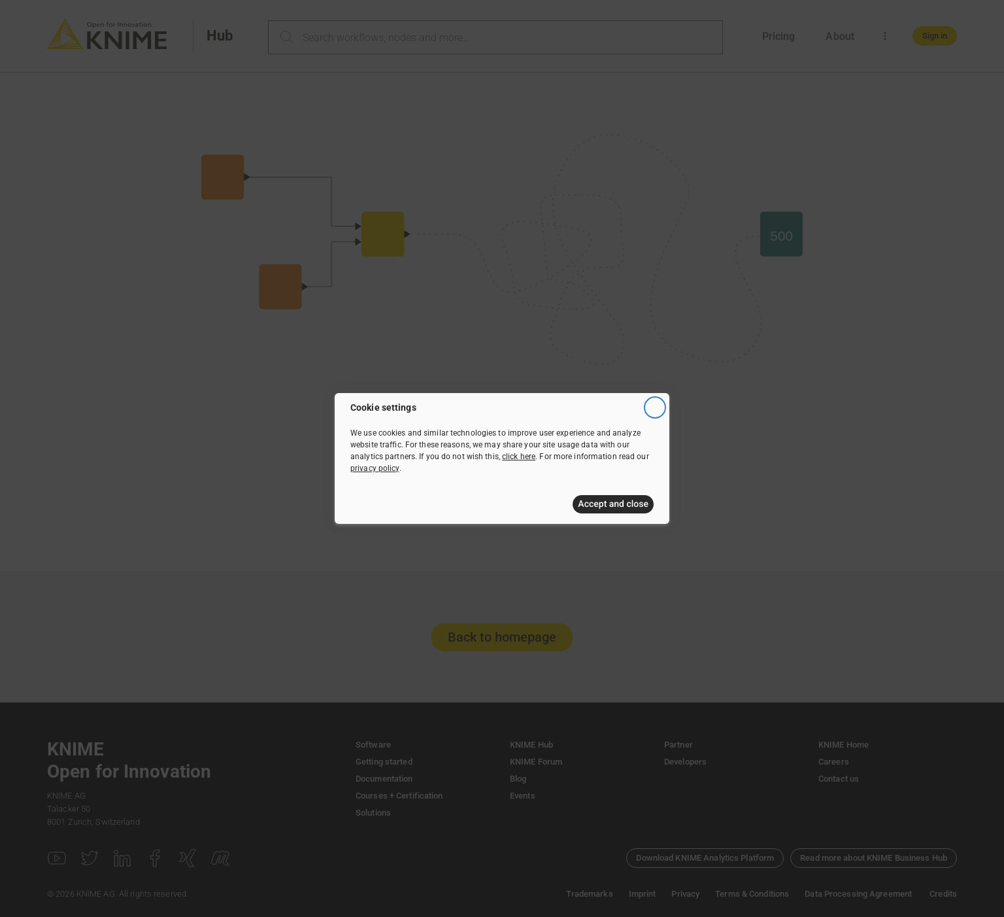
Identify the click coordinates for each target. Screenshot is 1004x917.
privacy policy (374, 468)
